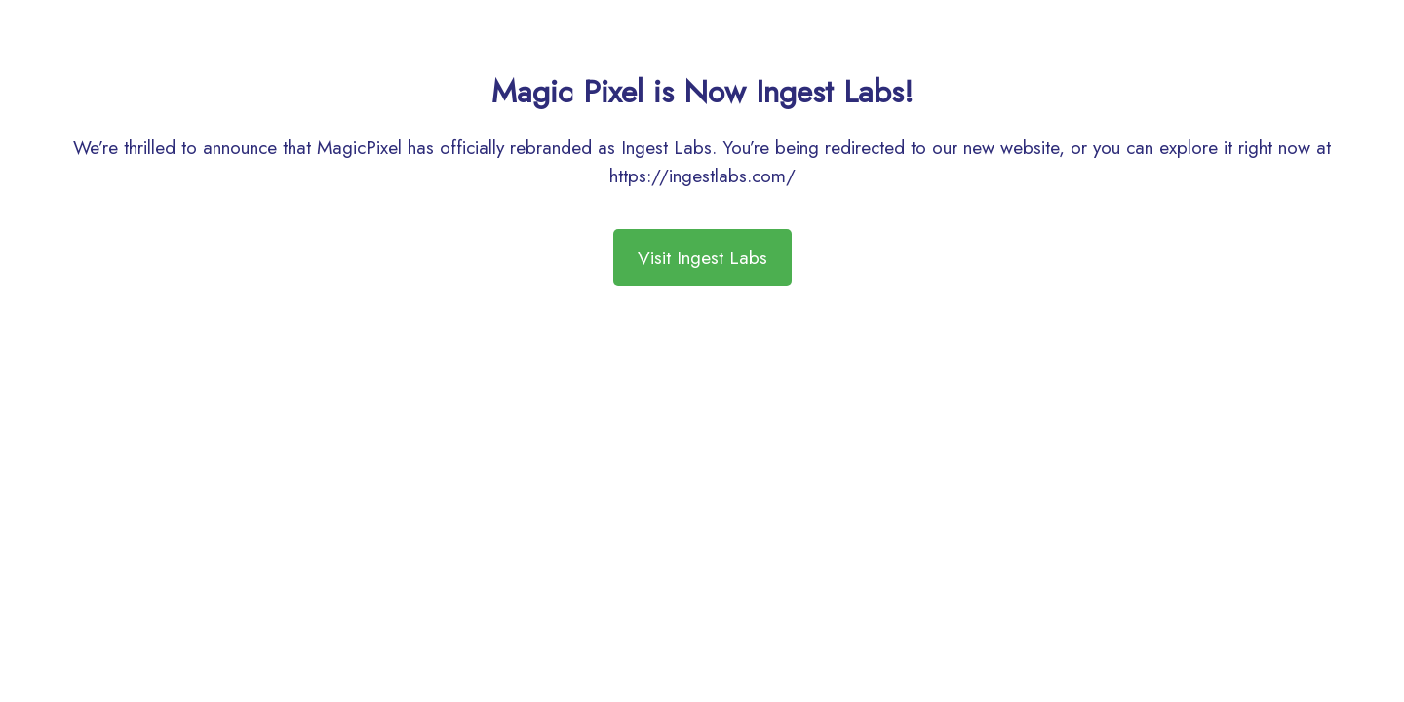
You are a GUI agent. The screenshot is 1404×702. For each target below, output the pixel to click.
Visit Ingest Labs (702, 257)
